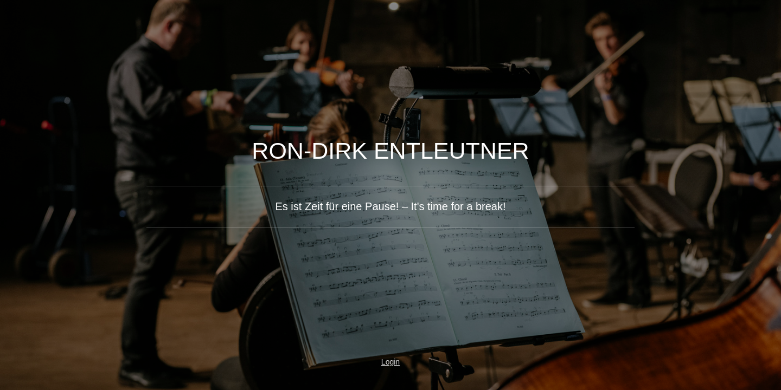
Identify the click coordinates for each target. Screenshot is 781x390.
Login (390, 362)
